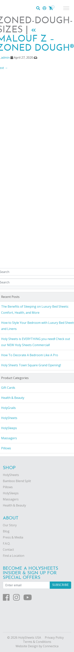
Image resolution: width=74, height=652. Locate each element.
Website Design (27, 646)
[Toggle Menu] (66, 8)
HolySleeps (11, 493)
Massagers (11, 499)
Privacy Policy (54, 637)
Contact (8, 549)
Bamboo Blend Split (17, 481)
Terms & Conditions (37, 642)
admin (5, 57)
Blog (6, 531)
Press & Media (13, 537)
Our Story (10, 525)
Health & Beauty (14, 505)
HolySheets (11, 475)
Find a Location (13, 556)
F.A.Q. (6, 543)
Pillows (8, 487)
